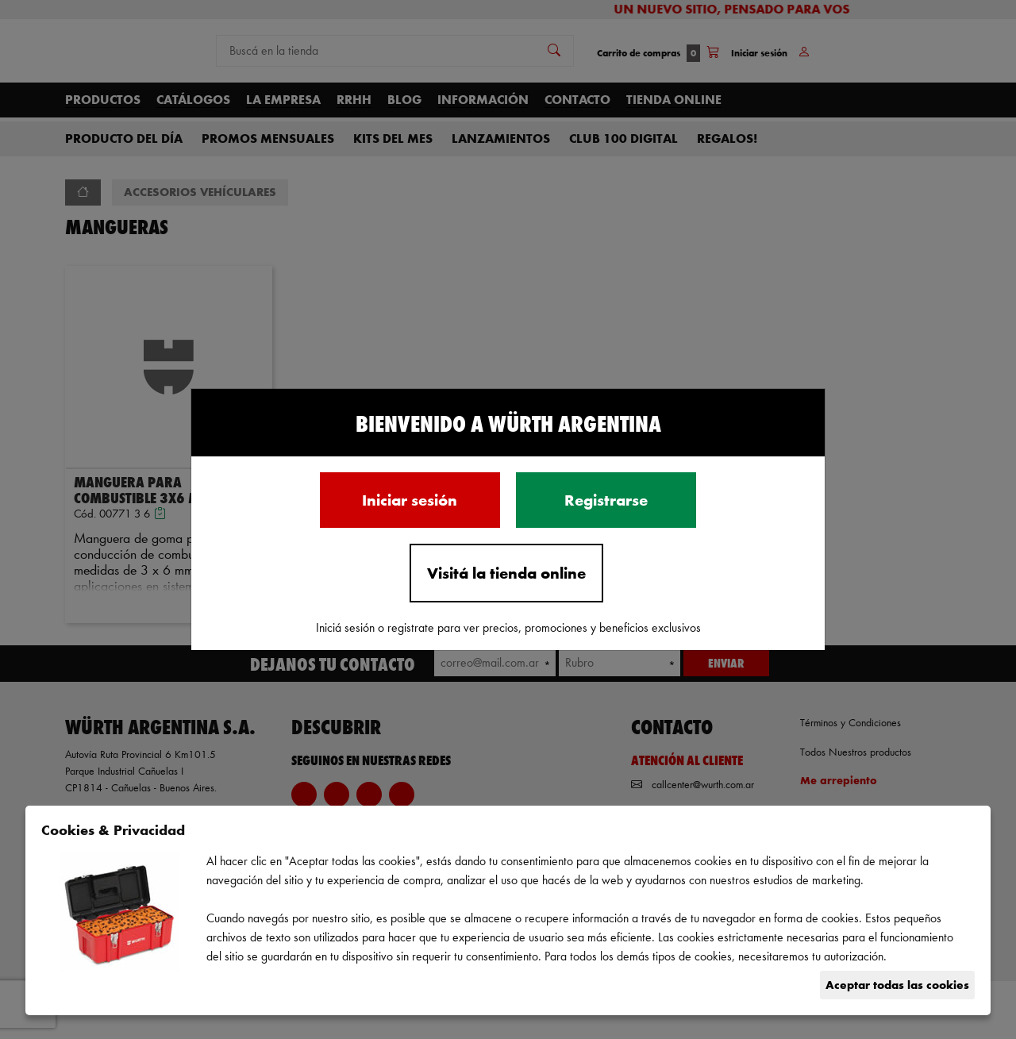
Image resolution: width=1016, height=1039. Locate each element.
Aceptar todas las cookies (897, 984)
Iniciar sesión (409, 500)
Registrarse (606, 500)
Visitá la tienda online (506, 573)
